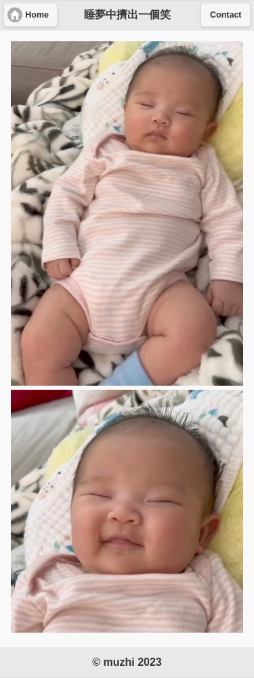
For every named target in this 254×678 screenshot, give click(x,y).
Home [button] (37, 15)
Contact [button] (226, 15)
